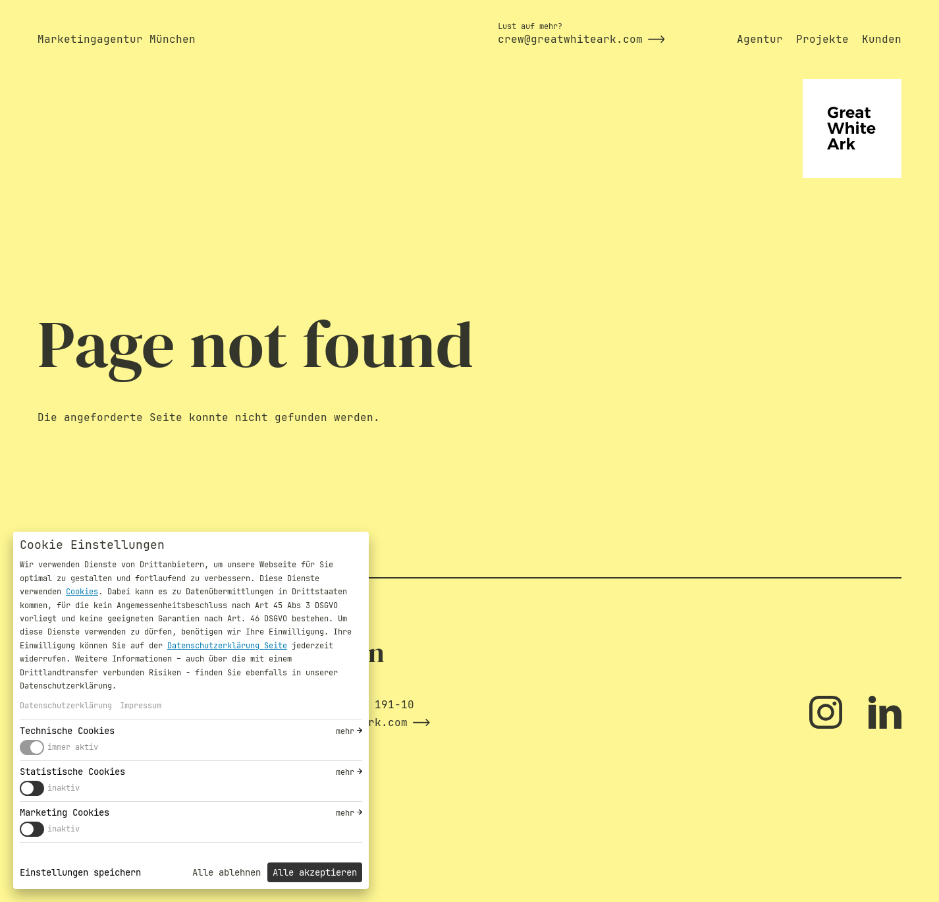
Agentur (760, 39)
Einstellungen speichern (80, 872)
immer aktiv (72, 747)
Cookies (82, 591)
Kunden (881, 39)
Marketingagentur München (117, 39)
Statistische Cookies (72, 771)
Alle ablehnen (226, 872)
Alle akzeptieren (315, 872)
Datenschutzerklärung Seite (227, 645)
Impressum (140, 705)
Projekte (822, 39)
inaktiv (63, 788)
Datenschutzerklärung (66, 705)
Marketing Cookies (64, 812)
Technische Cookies (67, 730)
